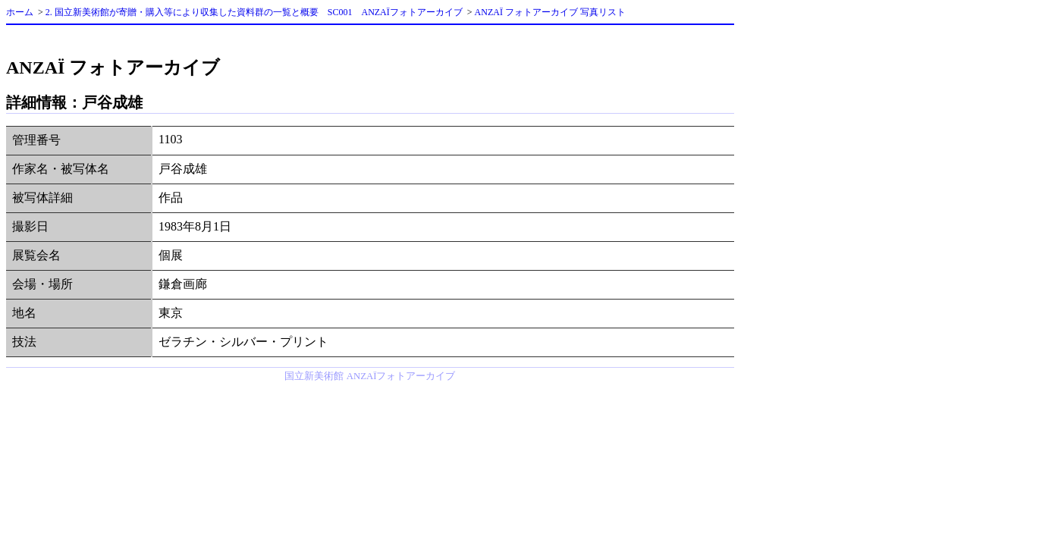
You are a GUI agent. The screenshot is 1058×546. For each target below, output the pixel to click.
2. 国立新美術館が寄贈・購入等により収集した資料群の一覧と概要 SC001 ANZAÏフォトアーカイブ (254, 12)
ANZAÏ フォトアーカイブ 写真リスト (550, 12)
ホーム (19, 12)
